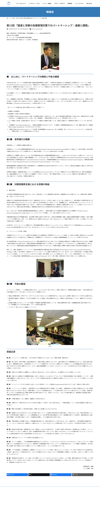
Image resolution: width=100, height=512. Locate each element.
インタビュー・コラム (24, 505)
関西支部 (57, 505)
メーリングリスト (65, 505)
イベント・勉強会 (36, 505)
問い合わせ (74, 505)
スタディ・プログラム (47, 505)
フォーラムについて (12, 505)
